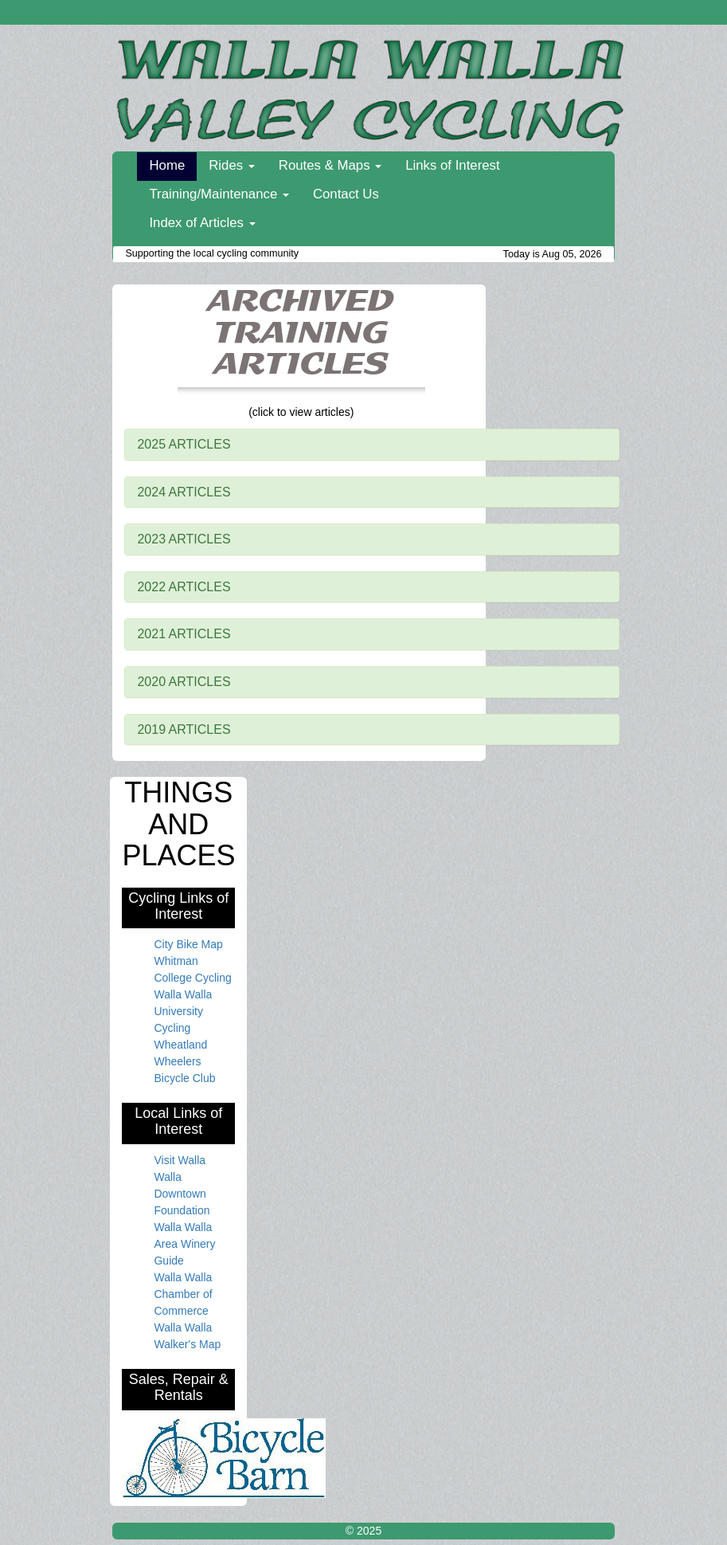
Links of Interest (452, 165)
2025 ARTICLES (183, 444)
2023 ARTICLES (183, 539)
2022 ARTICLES (183, 587)
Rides (232, 165)
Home (167, 165)
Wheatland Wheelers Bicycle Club (184, 1061)
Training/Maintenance (218, 194)
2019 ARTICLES (183, 729)
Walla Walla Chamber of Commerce (183, 1294)
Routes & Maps (330, 165)
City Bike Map (188, 944)
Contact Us (346, 194)
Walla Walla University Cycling (183, 1011)
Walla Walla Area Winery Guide (184, 1244)
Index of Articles (202, 222)
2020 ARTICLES (183, 681)
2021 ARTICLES (183, 634)
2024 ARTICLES (183, 492)
